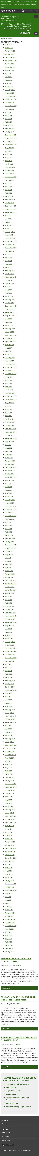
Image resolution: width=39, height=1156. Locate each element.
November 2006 (10, 716)
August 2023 (9, 148)
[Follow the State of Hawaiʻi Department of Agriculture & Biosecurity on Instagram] (29, 33)
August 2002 (9, 861)
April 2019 (8, 293)
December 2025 (10, 57)
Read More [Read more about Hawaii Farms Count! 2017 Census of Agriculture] (6, 1067)
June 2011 (8, 561)
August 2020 (9, 251)
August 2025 (9, 70)
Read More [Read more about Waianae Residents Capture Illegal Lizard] (6, 988)
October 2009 (9, 619)
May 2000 (8, 939)
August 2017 (9, 345)
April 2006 (8, 732)
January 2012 (9, 542)
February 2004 (10, 810)
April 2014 (8, 454)
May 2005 (8, 768)
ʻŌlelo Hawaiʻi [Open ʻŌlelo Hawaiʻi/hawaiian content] (15, 1)
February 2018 (10, 329)
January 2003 (9, 845)
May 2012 (8, 529)
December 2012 (10, 506)
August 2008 (9, 661)
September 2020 (10, 248)
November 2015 (10, 396)
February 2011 (10, 574)
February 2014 (10, 461)
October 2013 (9, 474)
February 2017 (10, 358)
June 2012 (8, 525)
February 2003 (10, 842)
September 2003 (10, 823)
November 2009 (10, 616)
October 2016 (9, 371)
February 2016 (10, 393)
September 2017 (10, 342)
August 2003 (9, 826)
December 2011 (10, 545)
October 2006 (9, 719)
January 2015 (9, 425)
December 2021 (10, 206)
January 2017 (9, 361)
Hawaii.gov (8, 10)
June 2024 (8, 115)
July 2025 (8, 74)
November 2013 (10, 471)
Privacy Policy (6, 1140)
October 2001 (9, 887)
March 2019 (9, 296)
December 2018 (10, 306)
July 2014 (8, 445)
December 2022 (10, 174)
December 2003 (10, 816)
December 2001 (10, 884)
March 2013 (9, 496)
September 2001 (10, 890)
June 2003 (8, 832)
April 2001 (8, 906)
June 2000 (8, 935)
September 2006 (10, 722)
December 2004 (10, 784)
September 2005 (10, 755)
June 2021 (8, 219)
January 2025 (9, 93)
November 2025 (10, 61)
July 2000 (8, 932)
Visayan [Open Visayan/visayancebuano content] (3, 7)
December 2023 (10, 135)
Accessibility (5, 1136)
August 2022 (9, 180)
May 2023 (8, 158)
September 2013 (10, 477)
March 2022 (9, 196)
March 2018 (9, 325)
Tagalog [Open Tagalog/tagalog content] (22, 4)
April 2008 (8, 674)
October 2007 (9, 687)
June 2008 (8, 668)
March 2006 (9, 735)
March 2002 (9, 877)
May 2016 (8, 383)
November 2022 (10, 177)
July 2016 (8, 377)
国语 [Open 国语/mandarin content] (36, 1)
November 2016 (10, 367)
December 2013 (10, 467)
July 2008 (8, 664)
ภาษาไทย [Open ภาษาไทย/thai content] (27, 4)
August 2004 (9, 793)
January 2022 (9, 203)
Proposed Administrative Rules (17, 1084)
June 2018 (8, 319)
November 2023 (10, 138)
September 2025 (10, 67)
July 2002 (8, 864)
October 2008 (9, 655)
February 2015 (10, 422)
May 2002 (8, 871)
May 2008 (8, 671)
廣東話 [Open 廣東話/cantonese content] (2, 1)
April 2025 (8, 83)
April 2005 (8, 771)
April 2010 (8, 603)
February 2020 (10, 270)
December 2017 (10, 335)
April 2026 (8, 44)
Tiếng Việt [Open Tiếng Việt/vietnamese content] (33, 4)
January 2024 (9, 132)
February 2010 (10, 606)
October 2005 (9, 751)
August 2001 (9, 894)
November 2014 (10, 432)
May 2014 (8, 451)
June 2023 (8, 154)
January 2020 (9, 274)
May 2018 (8, 322)
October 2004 (9, 790)
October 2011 (9, 551)
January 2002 (9, 881)
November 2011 (10, 548)
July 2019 (8, 287)
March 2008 (9, 677)
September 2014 (10, 438)
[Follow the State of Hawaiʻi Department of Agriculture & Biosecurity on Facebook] (24, 33)
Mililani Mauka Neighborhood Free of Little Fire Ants (18, 998)
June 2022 (8, 187)
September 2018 (10, 312)
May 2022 (8, 190)
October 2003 (9, 819)
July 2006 (8, 726)
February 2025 (10, 90)
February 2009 (10, 642)
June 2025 (8, 77)
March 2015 (9, 419)
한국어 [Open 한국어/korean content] (32, 1)
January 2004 (9, 813)
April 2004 (8, 803)
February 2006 (10, 739)
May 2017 (8, 351)
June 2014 (8, 448)
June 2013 (8, 487)
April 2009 (8, 635)
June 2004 (8, 797)
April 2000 (8, 942)
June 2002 (8, 868)
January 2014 (9, 464)
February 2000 (10, 948)
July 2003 (8, 829)
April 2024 (8, 122)
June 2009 (8, 629)
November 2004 (10, 787)
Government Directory (31, 11)
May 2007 (8, 703)
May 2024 (8, 119)
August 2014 (9, 442)
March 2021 (9, 229)
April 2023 (8, 161)
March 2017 (9, 354)
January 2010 (9, 609)
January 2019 (9, 303)
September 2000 (10, 926)
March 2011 (9, 571)
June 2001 (8, 900)
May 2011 (8, 564)
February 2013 (10, 500)
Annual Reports (11, 1094)
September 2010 (10, 590)
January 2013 (9, 503)
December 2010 (10, 580)
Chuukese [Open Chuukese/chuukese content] (8, 1)
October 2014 (9, 435)
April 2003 (8, 835)
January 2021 (9, 235)
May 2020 (8, 261)
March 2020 (9, 267)
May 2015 (8, 413)
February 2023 (10, 167)
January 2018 (9, 332)
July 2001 (8, 897)
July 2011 (8, 558)
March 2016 (9, 390)
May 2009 (8, 632)
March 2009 (9, 639)
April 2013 (8, 493)
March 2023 (9, 164)
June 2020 (8, 258)
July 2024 (8, 112)
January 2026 (9, 54)
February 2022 (10, 199)
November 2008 (10, 651)
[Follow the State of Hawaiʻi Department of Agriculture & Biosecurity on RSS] (21, 33)
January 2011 (9, 577)
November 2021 (10, 209)
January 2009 (9, 645)
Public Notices (11, 1087)
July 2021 (8, 216)
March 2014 (9, 458)
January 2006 (9, 742)
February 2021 (10, 232)
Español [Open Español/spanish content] (16, 4)
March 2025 (9, 87)
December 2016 (10, 364)
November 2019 (10, 277)
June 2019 (8, 290)
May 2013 (8, 490)
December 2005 (10, 745)
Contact (4, 1123)
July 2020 (8, 254)
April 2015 (8, 416)
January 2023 (9, 170)
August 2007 (9, 693)
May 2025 (8, 80)
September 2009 (10, 622)
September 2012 (10, 516)
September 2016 (10, 374)
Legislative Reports (13, 1091)
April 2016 (8, 387)
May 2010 (8, 600)
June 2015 (8, 409)
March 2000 (9, 945)
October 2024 (9, 103)
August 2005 (9, 758)
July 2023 (8, 151)
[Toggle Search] (36, 16)
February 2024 (10, 128)
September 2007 (10, 690)
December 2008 (10, 648)
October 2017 (9, 338)
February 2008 (10, 680)
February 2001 (10, 913)
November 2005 (10, 748)
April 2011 (8, 568)
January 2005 (9, 781)
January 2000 (9, 952)
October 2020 (9, 245)
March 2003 (9, 839)
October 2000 (9, 923)
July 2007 (8, 697)
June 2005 (8, 764)
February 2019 (10, 300)
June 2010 (8, 597)
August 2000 (9, 929)
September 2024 (10, 106)
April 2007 (8, 706)
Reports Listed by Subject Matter (18, 1107)
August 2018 (9, 316)
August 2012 (9, 519)
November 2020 (10, 241)
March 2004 (9, 806)
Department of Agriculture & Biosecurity (11, 18)
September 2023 (10, 145)
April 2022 (8, 193)
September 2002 (10, 858)
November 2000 (10, 919)
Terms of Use (6, 1133)
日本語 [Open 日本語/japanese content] (27, 1)
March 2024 (9, 125)
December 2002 (10, 848)
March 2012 (9, 535)
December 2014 (10, 429)
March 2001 (9, 910)
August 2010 (9, 593)
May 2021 (8, 222)
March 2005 (9, 774)
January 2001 (9, 916)
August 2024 (9, 109)
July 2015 (8, 406)
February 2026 (10, 51)
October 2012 (9, 513)
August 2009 (9, 626)
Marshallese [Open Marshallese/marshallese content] (4, 4)
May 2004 (8, 800)
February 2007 (10, 710)
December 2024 (10, 96)
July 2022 (8, 183)
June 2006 (8, 729)
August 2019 (9, 283)
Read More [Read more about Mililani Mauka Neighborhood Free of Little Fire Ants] (6, 1028)
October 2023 (9, 141)
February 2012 (10, 538)
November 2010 (10, 584)
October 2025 (9, 64)
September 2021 (10, 212)
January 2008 (9, 684)
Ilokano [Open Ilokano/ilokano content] (22, 1)
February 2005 (10, 777)
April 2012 (8, 532)
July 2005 (8, 761)
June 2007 (8, 700)
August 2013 (9, 480)
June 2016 (8, 380)
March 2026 (9, 48)
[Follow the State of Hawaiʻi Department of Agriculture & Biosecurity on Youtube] (26, 33)
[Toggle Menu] (36, 33)
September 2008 (10, 658)
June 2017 (8, 348)
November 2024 (10, 99)
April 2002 (8, 874)
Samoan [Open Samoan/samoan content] (11, 4)
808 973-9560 (9, 1145)
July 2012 (8, 522)
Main (19, 965)
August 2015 (9, 403)
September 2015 (10, 400)
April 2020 (8, 264)
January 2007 (9, 713)
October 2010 (9, 587)
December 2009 (10, 613)
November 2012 (10, 509)
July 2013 (8, 484)
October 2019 (9, 280)
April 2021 (8, 225)
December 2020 (10, 238)
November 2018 (10, 309)
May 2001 (8, 903)
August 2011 (9, 555)
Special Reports (12, 1103)
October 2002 (9, 855)
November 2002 (10, 852)
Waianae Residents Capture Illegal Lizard (16, 960)
